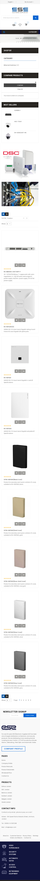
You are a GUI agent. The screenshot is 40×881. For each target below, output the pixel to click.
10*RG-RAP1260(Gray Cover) (13, 683)
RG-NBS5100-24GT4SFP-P (12, 272)
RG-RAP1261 (7, 378)
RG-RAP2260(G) (9, 327)
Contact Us (27, 838)
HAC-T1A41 (17, 122)
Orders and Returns (16, 838)
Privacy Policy (27, 836)
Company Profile (13, 749)
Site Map (35, 836)
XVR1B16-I (17, 110)
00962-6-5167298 (11, 823)
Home (17, 38)
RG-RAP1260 (7, 428)
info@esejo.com (10, 827)
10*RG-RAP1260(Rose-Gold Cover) (15, 581)
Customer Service (15, 836)
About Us (6, 836)
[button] (20, 265)
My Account (28, 2)
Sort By (4, 218)
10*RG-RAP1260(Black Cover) (13, 479)
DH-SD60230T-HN (20, 133)
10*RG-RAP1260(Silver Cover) (13, 632)
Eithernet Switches (13, 65)
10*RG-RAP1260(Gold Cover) (13, 530)
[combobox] (17, 18)
